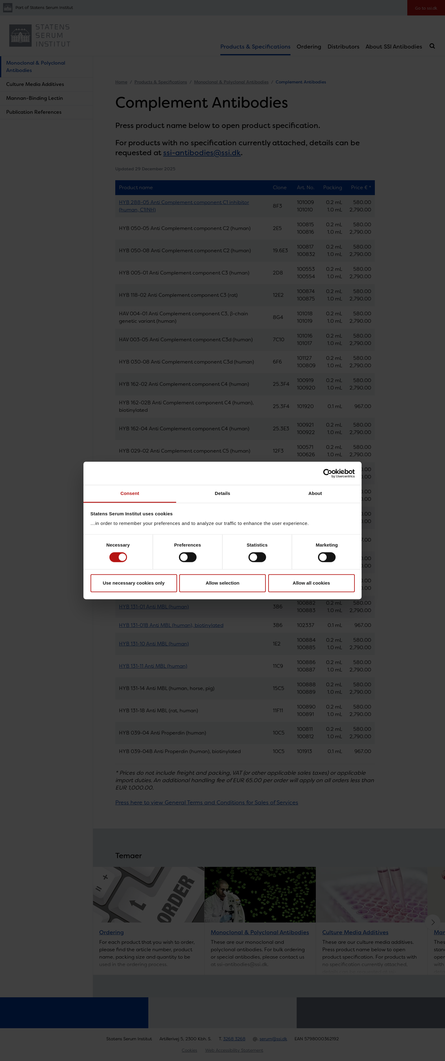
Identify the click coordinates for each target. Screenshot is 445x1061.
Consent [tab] (130, 493)
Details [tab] (222, 493)
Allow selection (222, 583)
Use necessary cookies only (133, 583)
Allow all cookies (311, 583)
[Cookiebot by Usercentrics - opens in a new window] (328, 473)
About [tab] (315, 493)
